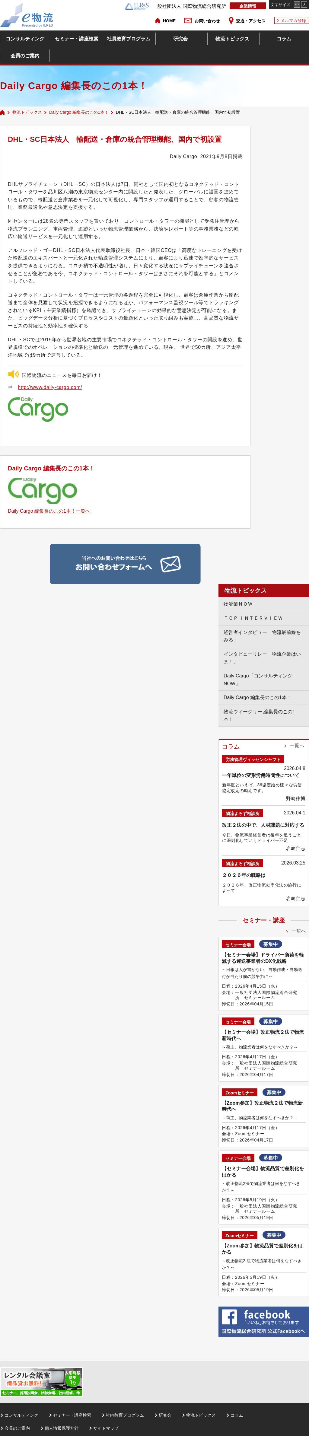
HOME (169, 20)
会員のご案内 (25, 55)
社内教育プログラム (125, 1415)
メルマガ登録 (293, 20)
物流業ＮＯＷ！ (240, 604)
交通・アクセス (251, 20)
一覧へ (297, 745)
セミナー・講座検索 (76, 38)
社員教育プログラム (128, 38)
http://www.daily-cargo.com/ (50, 387)
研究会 (180, 38)
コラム (284, 38)
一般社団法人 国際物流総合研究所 (175, 6)
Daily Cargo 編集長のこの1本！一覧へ (49, 511)
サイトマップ (106, 1428)
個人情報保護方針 (61, 1428)
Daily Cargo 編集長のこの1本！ (79, 112)
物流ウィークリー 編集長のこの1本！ (259, 715)
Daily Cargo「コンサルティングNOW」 (258, 679)
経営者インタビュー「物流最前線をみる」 (262, 636)
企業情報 (247, 6)
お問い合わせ (207, 20)
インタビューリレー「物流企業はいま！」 (262, 657)
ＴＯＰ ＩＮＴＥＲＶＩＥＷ (253, 618)
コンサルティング (25, 38)
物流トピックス (232, 38)
